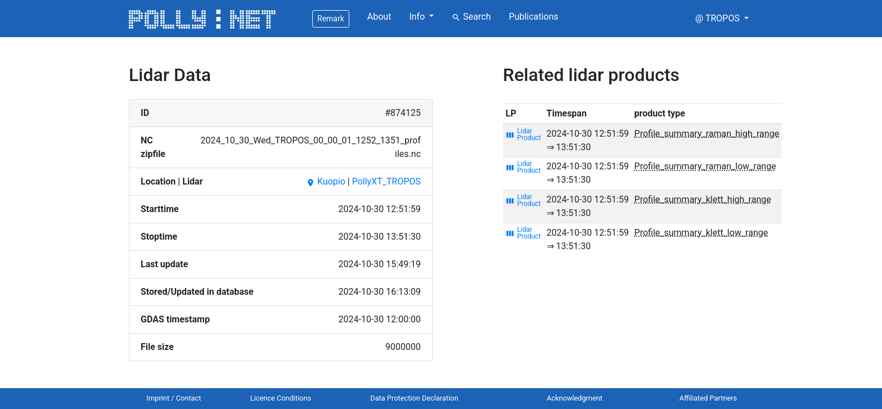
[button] (722, 18)
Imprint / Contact (174, 398)
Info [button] (418, 16)
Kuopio (325, 181)
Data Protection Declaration (414, 398)
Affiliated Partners (708, 398)
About (379, 16)
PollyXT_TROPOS (386, 181)
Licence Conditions (281, 398)
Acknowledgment (574, 398)
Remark (330, 18)
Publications (533, 16)
